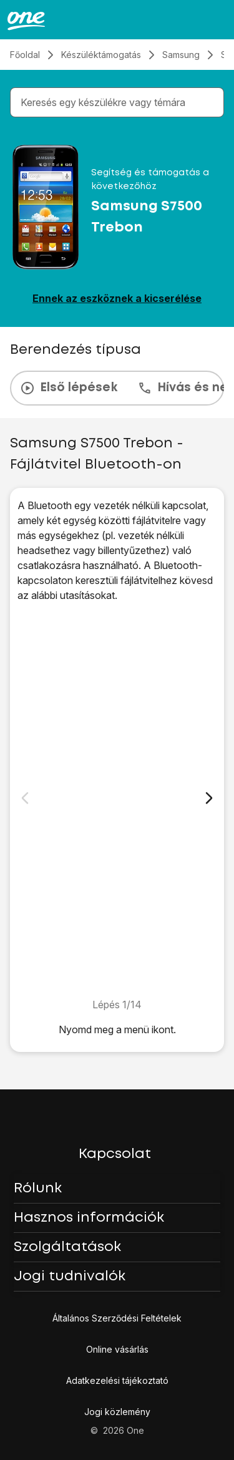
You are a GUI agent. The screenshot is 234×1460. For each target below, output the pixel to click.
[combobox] (119, 102)
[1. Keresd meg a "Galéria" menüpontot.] (117, 800)
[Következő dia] (209, 798)
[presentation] (117, 388)
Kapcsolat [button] (115, 1154)
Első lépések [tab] (68, 388)
